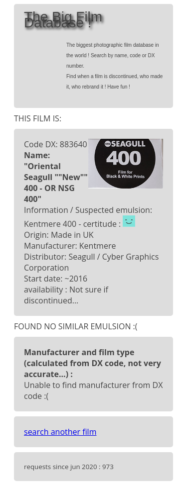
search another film (60, 431)
